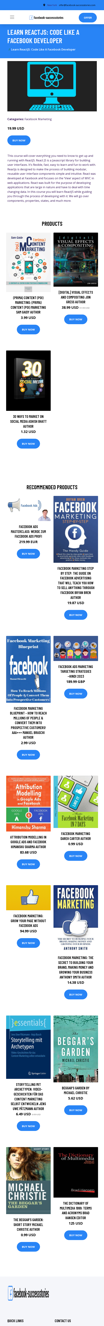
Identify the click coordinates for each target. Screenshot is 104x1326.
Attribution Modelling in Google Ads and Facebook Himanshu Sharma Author (28, 842)
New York (52, 5)
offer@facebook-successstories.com (77, 5)
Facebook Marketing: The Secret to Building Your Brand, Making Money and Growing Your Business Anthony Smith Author (75, 967)
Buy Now (18, 140)
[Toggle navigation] (12, 17)
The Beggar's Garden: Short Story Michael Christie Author (28, 1224)
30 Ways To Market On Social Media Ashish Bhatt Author (28, 421)
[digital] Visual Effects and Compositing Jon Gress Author (76, 297)
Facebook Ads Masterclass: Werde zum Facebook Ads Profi (28, 531)
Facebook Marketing (38, 119)
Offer (88, 17)
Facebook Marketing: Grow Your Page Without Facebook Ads (28, 921)
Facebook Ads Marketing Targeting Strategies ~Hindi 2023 (75, 671)
